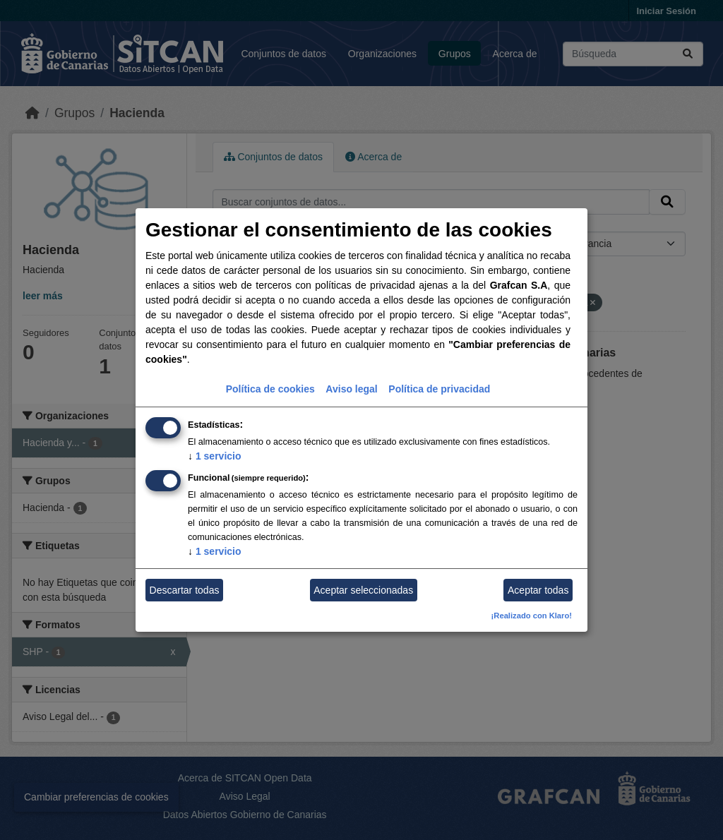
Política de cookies (270, 389)
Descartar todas (185, 590)
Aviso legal (351, 389)
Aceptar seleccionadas (363, 590)
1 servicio (214, 456)
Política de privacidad (439, 389)
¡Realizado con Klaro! (531, 615)
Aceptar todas (538, 590)
